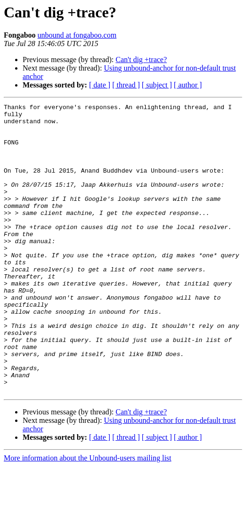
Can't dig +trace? (141, 60)
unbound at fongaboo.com (77, 35)
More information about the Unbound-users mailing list (88, 516)
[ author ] (188, 85)
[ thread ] (126, 85)
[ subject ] (157, 85)
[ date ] (99, 85)
